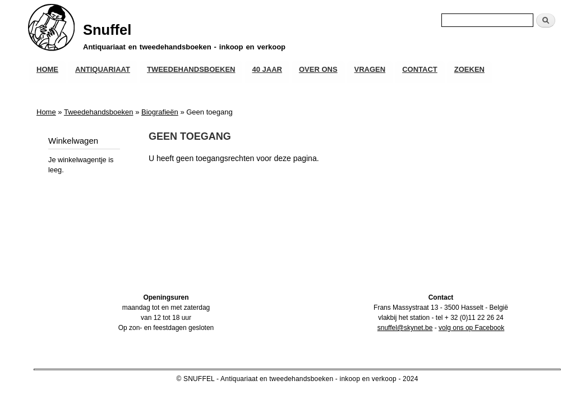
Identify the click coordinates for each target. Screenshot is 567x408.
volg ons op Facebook (471, 328)
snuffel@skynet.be (405, 328)
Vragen (370, 69)
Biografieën (159, 112)
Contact (419, 69)
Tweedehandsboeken (191, 69)
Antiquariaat (102, 69)
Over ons (318, 69)
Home (47, 69)
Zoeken (469, 69)
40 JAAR (267, 69)
